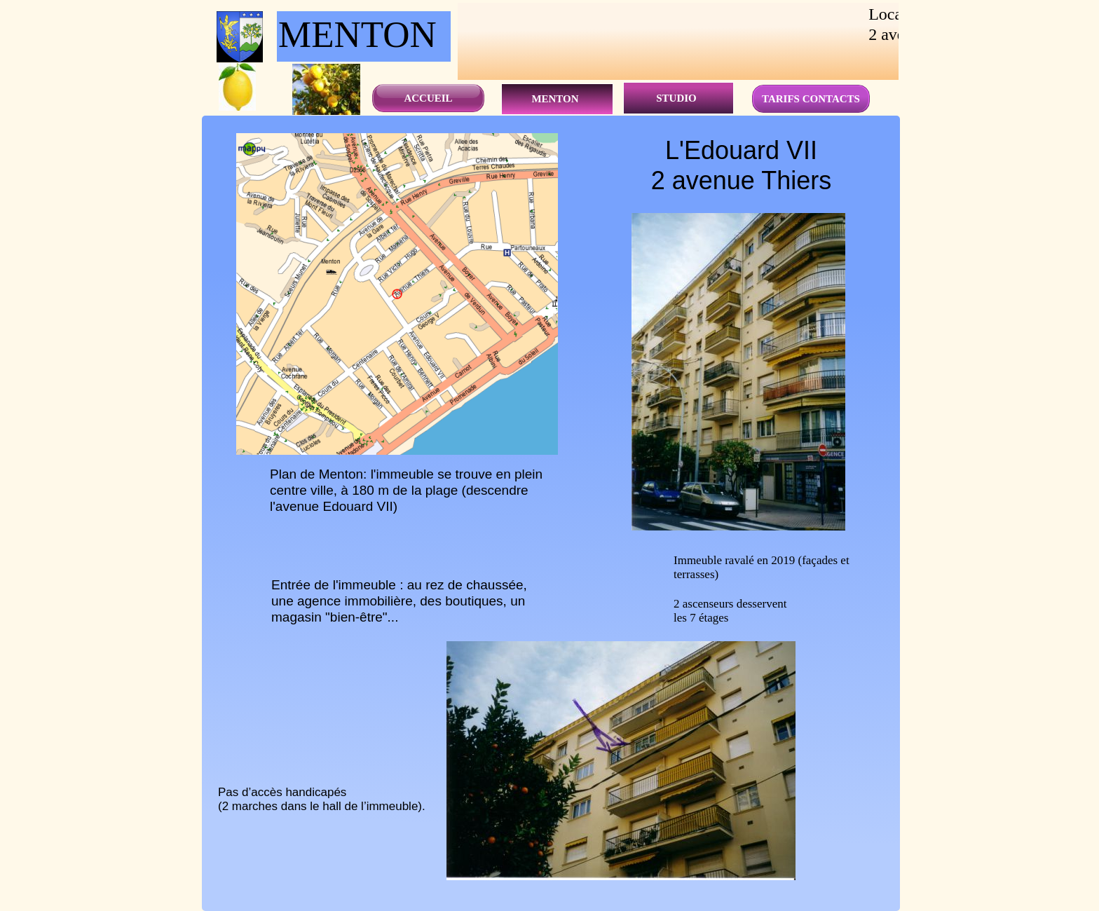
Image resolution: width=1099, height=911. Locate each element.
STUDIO (676, 98)
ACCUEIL (428, 98)
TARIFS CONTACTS (811, 98)
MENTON (554, 98)
